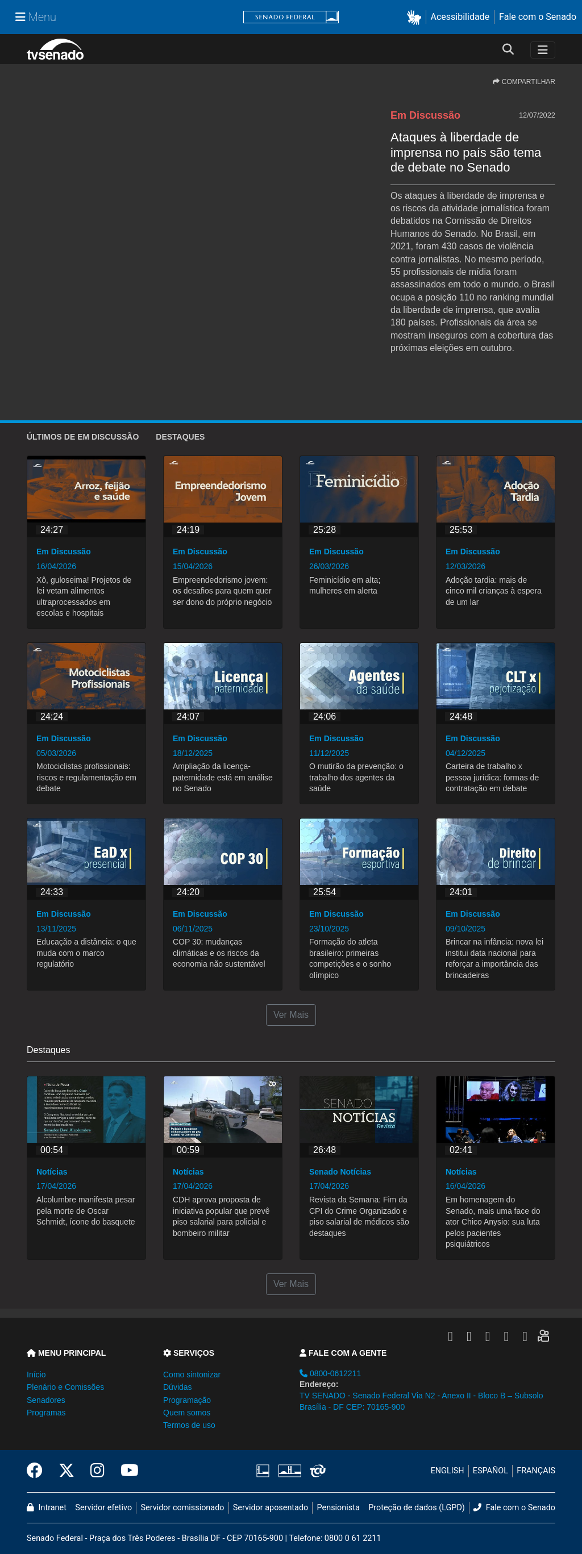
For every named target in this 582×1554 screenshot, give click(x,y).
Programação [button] (187, 1400)
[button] (416, 17)
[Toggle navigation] (542, 50)
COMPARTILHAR (524, 82)
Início (36, 1374)
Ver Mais (291, 1015)
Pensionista (338, 1508)
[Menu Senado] (36, 17)
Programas (46, 1412)
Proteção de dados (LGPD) (416, 1508)
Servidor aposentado (270, 1508)
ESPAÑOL (490, 1471)
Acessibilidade (460, 16)
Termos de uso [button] (189, 1425)
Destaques (180, 436)
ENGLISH (447, 1471)
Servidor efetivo (103, 1508)
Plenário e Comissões (65, 1387)
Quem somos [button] (186, 1412)
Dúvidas (177, 1387)
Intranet (46, 1508)
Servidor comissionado (183, 1508)
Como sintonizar (192, 1374)
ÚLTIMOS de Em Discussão (83, 436)
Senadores (46, 1400)
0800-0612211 (330, 1373)
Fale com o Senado (537, 16)
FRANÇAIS (536, 1471)
